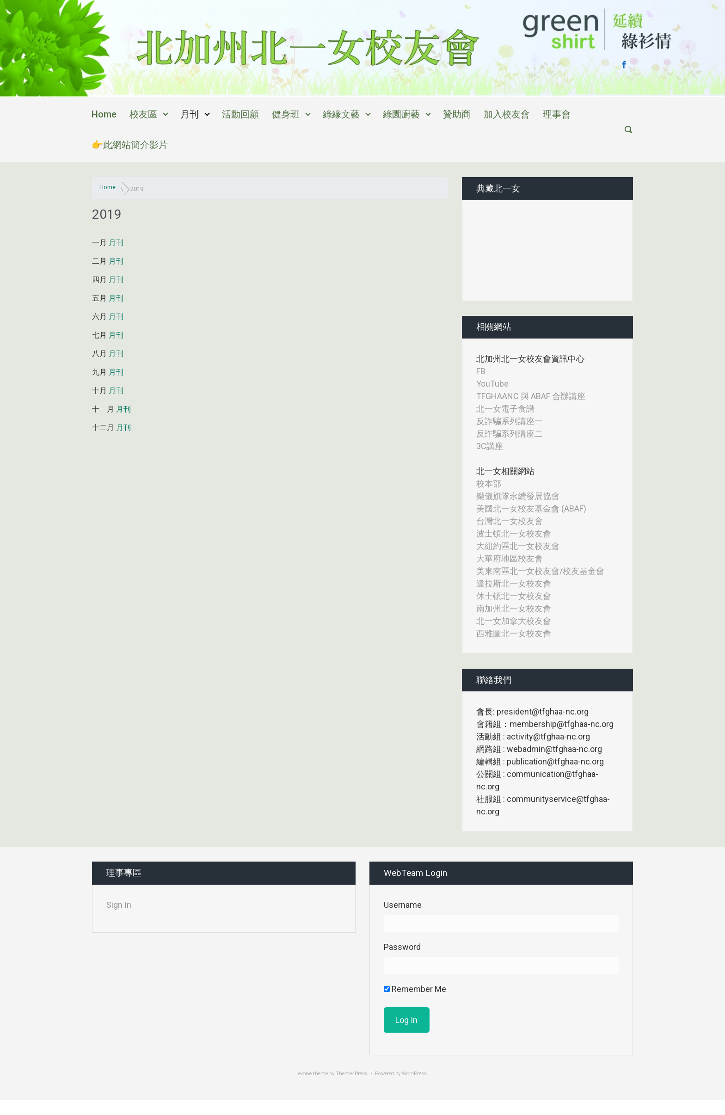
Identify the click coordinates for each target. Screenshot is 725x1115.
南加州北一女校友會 (513, 608)
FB (480, 371)
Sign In (118, 905)
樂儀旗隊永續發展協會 (517, 496)
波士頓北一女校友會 (513, 533)
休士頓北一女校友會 (513, 596)
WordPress (414, 1074)
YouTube (492, 383)
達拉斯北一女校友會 (513, 583)
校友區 (143, 114)
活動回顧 (240, 114)
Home (104, 114)
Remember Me (415, 989)
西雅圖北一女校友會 (513, 633)
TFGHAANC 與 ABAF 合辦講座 (530, 396)
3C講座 (489, 446)
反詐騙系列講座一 (509, 421)
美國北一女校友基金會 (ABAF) (531, 508)
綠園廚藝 (401, 114)
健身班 (286, 114)
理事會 (557, 114)
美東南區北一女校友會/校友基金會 (540, 571)
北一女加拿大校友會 (513, 621)
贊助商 (457, 114)
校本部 (488, 483)
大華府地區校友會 (509, 558)
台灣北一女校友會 (509, 521)
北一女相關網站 (505, 471)
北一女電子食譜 (505, 408)
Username (403, 905)
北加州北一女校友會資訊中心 (530, 358)
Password (402, 947)
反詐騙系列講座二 (509, 433)
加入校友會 (507, 114)
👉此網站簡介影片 (130, 144)
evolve (305, 1074)
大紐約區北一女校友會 (517, 546)
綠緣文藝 (341, 114)
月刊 (189, 114)
